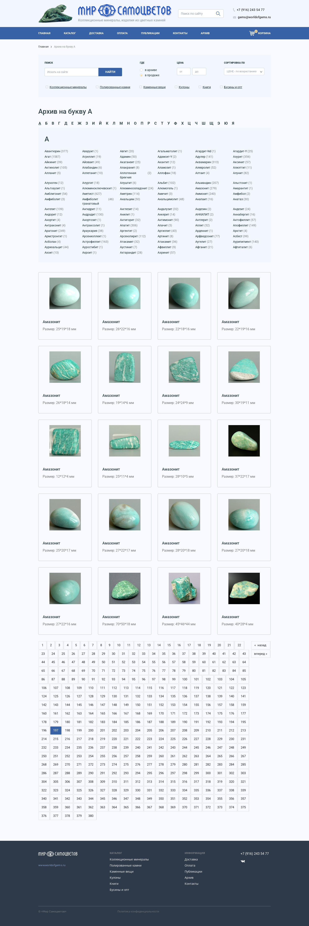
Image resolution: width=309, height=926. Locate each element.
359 (55, 807)
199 (79, 730)
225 (172, 739)
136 (184, 696)
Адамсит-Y (167, 157)
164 (90, 713)
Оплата (190, 865)
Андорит (53, 214)
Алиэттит (242, 167)
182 (90, 722)
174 (208, 713)
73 (123, 671)
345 (102, 799)
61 (214, 662)
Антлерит (203, 220)
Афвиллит (167, 247)
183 (102, 722)
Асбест (240, 236)
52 (123, 662)
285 (243, 764)
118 (184, 688)
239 (126, 747)
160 (43, 713)
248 (231, 747)
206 (161, 730)
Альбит (166, 183)
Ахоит (52, 252)
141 (243, 696)
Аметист (92, 194)
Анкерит (166, 214)
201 (102, 730)
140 (231, 696)
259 (149, 756)
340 (43, 799)
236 (90, 747)
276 (137, 764)
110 (90, 688)
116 (161, 688)
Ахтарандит (131, 252)
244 (184, 747)
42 (234, 654)
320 (231, 782)
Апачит (165, 225)
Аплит (202, 225)
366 (137, 807)
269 (55, 764)
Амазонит (206, 188)
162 (67, 713)
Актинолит (56, 167)
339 (243, 790)
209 (196, 730)
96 (143, 679)
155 (196, 705)
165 (102, 713)
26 (73, 654)
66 (53, 671)
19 (209, 645)
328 (114, 790)
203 (126, 730)
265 (219, 756)
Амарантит (243, 188)
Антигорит (130, 220)
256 (114, 756)
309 (102, 782)
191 (196, 722)
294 (137, 773)
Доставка (191, 859)
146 (90, 705)
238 (114, 747)
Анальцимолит (171, 199)
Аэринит (166, 252)
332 (161, 790)
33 (143, 654)
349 (149, 799)
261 (172, 756)
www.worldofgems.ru (52, 865)
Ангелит (54, 209)
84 (234, 671)
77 (163, 671)
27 (83, 654)
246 (208, 747)
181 (79, 722)
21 (229, 645)
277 (149, 764)
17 (189, 645)
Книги (207, 87)
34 (153, 654)
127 (79, 696)
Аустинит (128, 247)
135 (172, 696)
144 (67, 705)
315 (172, 782)
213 (243, 730)
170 (161, 713)
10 (118, 645)
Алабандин (92, 167)
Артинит (165, 236)
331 (149, 790)
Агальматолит (170, 151)
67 (63, 671)
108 (67, 688)
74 (133, 671)
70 (93, 671)
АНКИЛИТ (204, 214)
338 (231, 790)
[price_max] (199, 71)
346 (114, 799)
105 (243, 679)
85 (244, 671)
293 (126, 773)
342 (67, 799)
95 (133, 679)
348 (137, 799)
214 (43, 739)
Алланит (53, 173)
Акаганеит (130, 162)
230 (231, 739)
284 (231, 764)
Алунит (241, 173)
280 (184, 764)
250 (43, 756)
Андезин (203, 209)
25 (63, 654)
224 (161, 739)
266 (231, 756)
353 (196, 799)
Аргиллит (167, 231)
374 (231, 807)
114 (137, 688)
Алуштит (128, 183)
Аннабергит (244, 214)
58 (183, 662)
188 (161, 722)
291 (102, 773)
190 (184, 722)
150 (137, 705)
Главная (43, 46)
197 (55, 730)
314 (161, 782)
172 (184, 713)
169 (149, 713)
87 (53, 679)
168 (137, 713)
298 (184, 773)
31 (123, 654)
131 (126, 696)
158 (231, 705)
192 (208, 722)
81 (204, 671)
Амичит (165, 194)
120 (208, 688)
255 (102, 756)
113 (126, 688)
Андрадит (92, 214)
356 (231, 799)
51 (113, 662)
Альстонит (242, 183)
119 (196, 688)
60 (204, 662)
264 (208, 756)
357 (243, 799)
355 (219, 799)
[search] (201, 13)
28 (93, 654)
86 (43, 679)
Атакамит (130, 242)
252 (67, 756)
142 (43, 705)
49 (93, 662)
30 (113, 654)
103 (219, 679)
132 (137, 696)
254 (90, 756)
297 (172, 773)
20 (219, 645)
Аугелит (203, 242)
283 (219, 764)
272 (90, 764)
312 (137, 782)
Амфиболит (55, 199)
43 (244, 654)
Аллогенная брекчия (135, 175)
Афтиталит (242, 247)
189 (172, 722)
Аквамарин (207, 162)
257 (126, 756)
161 (55, 713)
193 (219, 722)
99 (173, 679)
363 (102, 807)
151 (149, 705)
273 (102, 764)
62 (224, 662)
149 (126, 705)
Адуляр (204, 157)
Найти (110, 72)
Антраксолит (93, 225)
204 (137, 730)
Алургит (90, 183)
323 (55, 790)
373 (219, 807)
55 (153, 662)
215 (55, 739)
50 (103, 662)
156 (208, 705)
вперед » (260, 654)
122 (231, 688)
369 (172, 807)
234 (67, 747)
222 (137, 739)
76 (153, 671)
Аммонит (205, 194)
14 (159, 645)
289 (79, 773)
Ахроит (89, 252)
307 (79, 782)
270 (67, 764)
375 (243, 807)
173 (196, 713)
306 (67, 782)
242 (161, 747)
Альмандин (207, 183)
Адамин (128, 157)
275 (126, 764)
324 (67, 790)
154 (184, 705)
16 (179, 645)
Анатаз (241, 199)
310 (114, 782)
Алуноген (54, 183)
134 (161, 696)
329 (126, 790)
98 (163, 679)
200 (90, 730)
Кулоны (184, 87)
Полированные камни (115, 87)
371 (196, 807)
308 (90, 782)
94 (123, 679)
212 (231, 730)
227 (196, 739)
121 (219, 688)
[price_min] (184, 71)
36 (173, 654)
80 (194, 671)
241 (149, 747)
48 (83, 662)
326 (90, 790)
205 (149, 730)
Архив (189, 878)
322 (43, 790)
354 (208, 799)
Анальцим (130, 199)
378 (67, 816)
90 (83, 679)
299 (196, 773)
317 (196, 782)
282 (208, 764)
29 (103, 654)
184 (114, 722)
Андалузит (168, 209)
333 (172, 790)
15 (169, 645)
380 (90, 816)
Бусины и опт (233, 87)
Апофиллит (244, 225)
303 (243, 773)
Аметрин (130, 194)
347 (126, 799)
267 (243, 756)
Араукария (92, 231)
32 (133, 654)
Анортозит (91, 220)
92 (103, 679)
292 (114, 773)
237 (102, 747)
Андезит (241, 209)
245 (196, 747)
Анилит (127, 214)
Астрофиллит (95, 242)
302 (231, 773)
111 (102, 688)
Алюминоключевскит (98, 188)
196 (43, 730)
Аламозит (167, 167)
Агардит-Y (243, 151)
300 (208, 773)
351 (172, 799)
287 (55, 773)
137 (196, 696)
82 (214, 671)
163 (79, 713)
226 (184, 739)
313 (149, 782)
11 (128, 645)
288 (67, 773)
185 (126, 722)
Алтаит (202, 173)
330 (137, 790)
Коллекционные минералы (68, 87)
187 (149, 722)
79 (183, 671)
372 (208, 807)
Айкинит (53, 162)
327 (102, 790)
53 (133, 662)
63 (234, 662)
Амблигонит (56, 194)
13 (149, 645)
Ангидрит (91, 209)
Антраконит (55, 225)
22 (239, 645)
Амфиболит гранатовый (98, 201)
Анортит (52, 220)
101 (196, 679)
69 (83, 671)
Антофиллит (244, 220)
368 (161, 807)
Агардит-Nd (205, 151)
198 (67, 730)
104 (231, 679)
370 (184, 807)
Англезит (129, 209)
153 (172, 705)
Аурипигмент (246, 242)
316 (184, 782)
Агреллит (91, 157)
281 (196, 764)
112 (114, 688)
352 (184, 799)
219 (102, 739)
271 (79, 764)
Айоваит (91, 162)
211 (219, 730)
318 (208, 782)
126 (67, 696)
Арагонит (55, 231)
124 (43, 696)
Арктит (240, 231)
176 (231, 713)
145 (79, 705)
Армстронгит (56, 236)
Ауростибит (92, 247)
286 (43, 773)
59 (194, 662)
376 (43, 816)
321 (243, 782)
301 (219, 773)
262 (184, 756)
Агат (52, 157)
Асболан (53, 242)
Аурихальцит (57, 247)
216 (67, 739)
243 (172, 747)
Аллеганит (92, 173)
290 (90, 773)
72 (113, 671)
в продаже (152, 75)
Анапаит (204, 199)
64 (244, 662)
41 (224, 654)
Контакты (191, 884)
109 (79, 688)
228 (208, 739)
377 (55, 816)
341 (55, 799)
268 (43, 764)
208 (184, 730)
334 (184, 790)
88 (63, 679)
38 (194, 654)
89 (73, 679)
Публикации (193, 871)
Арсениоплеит (94, 236)
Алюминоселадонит (135, 188)
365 (126, 807)
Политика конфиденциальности (138, 911)
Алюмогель (168, 188)
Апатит (129, 225)
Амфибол (241, 194)
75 (143, 671)
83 (224, 671)
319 (219, 782)
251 (55, 756)
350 (161, 799)
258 (137, 756)
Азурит (241, 157)
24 (53, 654)
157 (219, 705)
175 (219, 713)
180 (67, 722)
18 (199, 645)
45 (53, 662)
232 (43, 747)
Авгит (127, 151)
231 (243, 739)
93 (113, 679)
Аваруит (90, 151)
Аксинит (242, 162)
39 (204, 654)
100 (184, 679)
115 (149, 688)
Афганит (204, 247)
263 (196, 756)
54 (143, 662)
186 (137, 722)
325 (79, 790)
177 (243, 713)
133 (149, 696)
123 (243, 688)
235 (79, 747)
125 (55, 696)
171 (172, 713)
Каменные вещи (154, 87)
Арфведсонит (207, 236)
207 (172, 730)
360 (67, 807)
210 (208, 730)
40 (214, 654)
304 (43, 782)
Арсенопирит (133, 236)
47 (73, 662)
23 (43, 654)
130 (114, 696)
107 (55, 688)
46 (63, 662)
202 (114, 730)
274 (114, 764)
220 (114, 739)
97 (153, 679)
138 (208, 696)
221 (126, 739)
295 (149, 773)
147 (102, 705)
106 (43, 688)
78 (173, 671)
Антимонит (168, 220)
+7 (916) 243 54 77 (255, 854)
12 (138, 645)
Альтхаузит (55, 188)
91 (93, 679)
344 (90, 799)
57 (173, 662)
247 (219, 747)
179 (55, 722)
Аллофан (167, 173)
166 (114, 713)
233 (55, 747)
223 (149, 739)
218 (90, 739)
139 (219, 696)
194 (231, 722)
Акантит (166, 162)
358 (43, 807)
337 (219, 790)
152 (161, 705)
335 (196, 790)
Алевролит (205, 167)
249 (243, 747)
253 (79, 756)
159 (243, 705)
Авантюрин (56, 151)
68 (73, 671)
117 (172, 688)
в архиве (151, 70)
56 (163, 662)
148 (114, 705)
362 (90, 807)
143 (55, 705)
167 (126, 713)
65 (43, 671)
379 (79, 816)
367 (149, 807)
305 (55, 782)
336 (208, 790)
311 (126, 782)
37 (183, 654)
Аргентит (128, 231)
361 (79, 807)
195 (243, 722)
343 (79, 799)
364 (114, 807)
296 (161, 773)
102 (208, 679)
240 (137, 747)
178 (43, 722)
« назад (260, 645)
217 (79, 739)
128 (90, 696)
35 (163, 654)
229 (219, 739)
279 (172, 764)
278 (161, 764)
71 (103, 671)
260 (161, 756)
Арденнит (204, 231)
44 (43, 662)
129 (102, 696)
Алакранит (129, 167)
